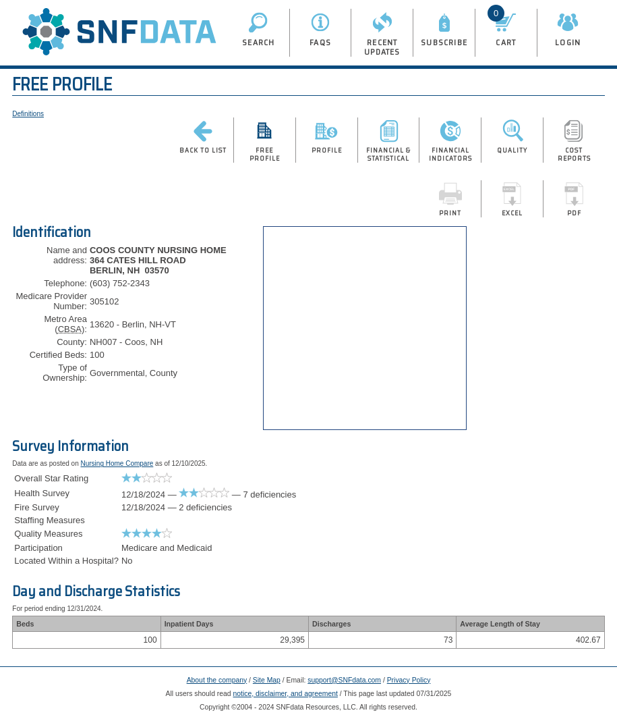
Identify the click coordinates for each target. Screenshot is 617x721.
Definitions (28, 113)
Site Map (267, 680)
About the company (217, 680)
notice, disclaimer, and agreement (285, 693)
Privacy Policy (409, 680)
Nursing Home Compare (116, 463)
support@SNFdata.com (344, 680)
